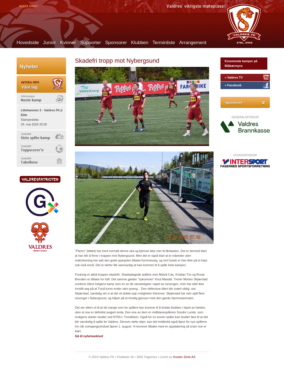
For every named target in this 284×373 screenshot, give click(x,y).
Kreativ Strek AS (184, 357)
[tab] (41, 99)
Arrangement (192, 42)
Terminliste (164, 42)
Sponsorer (116, 42)
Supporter (90, 42)
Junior (49, 42)
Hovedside (28, 42)
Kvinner (68, 42)
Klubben (139, 42)
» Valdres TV (234, 77)
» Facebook (233, 85)
